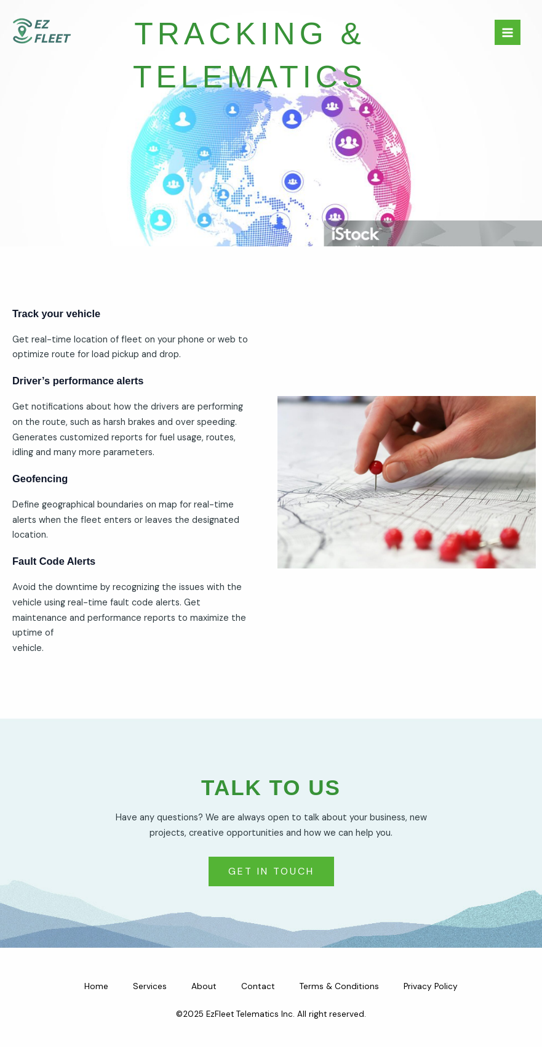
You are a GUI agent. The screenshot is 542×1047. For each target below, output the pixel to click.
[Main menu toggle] (507, 33)
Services (150, 986)
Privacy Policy (431, 986)
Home (96, 986)
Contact (258, 986)
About (204, 986)
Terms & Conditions (339, 986)
